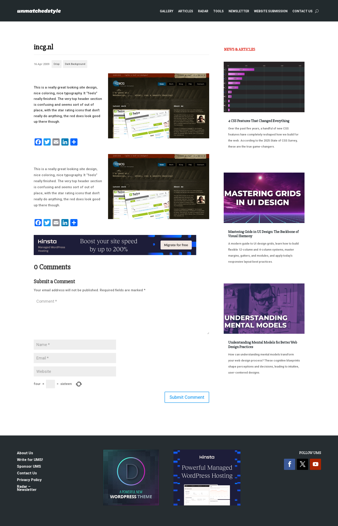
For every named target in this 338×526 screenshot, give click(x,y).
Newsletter (239, 11)
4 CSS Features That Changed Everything (258, 121)
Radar (203, 11)
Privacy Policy (29, 480)
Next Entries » (290, 389)
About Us (25, 453)
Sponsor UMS (29, 467)
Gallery (166, 11)
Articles (185, 11)
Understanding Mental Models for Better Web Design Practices (262, 344)
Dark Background (75, 64)
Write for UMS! (30, 460)
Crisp (57, 64)
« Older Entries (238, 389)
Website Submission (271, 11)
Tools (218, 11)
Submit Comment (186, 397)
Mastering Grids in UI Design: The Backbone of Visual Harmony (263, 234)
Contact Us (302, 11)
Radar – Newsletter (27, 488)
